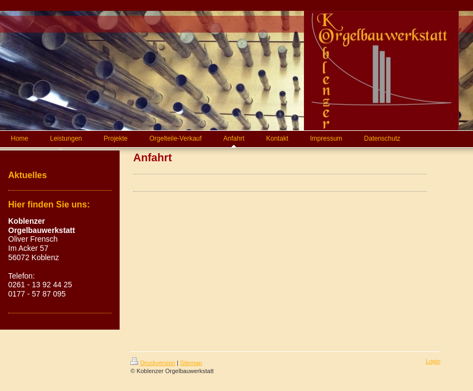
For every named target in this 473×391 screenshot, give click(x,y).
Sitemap (191, 363)
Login (433, 361)
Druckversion (152, 363)
